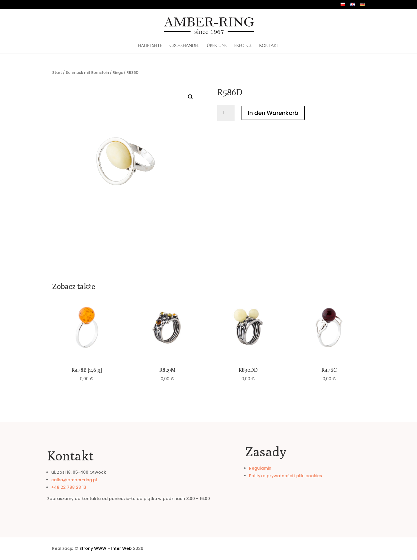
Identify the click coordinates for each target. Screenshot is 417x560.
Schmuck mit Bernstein (87, 72)
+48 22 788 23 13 (68, 487)
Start (57, 72)
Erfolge (243, 45)
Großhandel (184, 45)
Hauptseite (150, 45)
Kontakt (269, 45)
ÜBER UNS (217, 45)
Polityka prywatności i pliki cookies (285, 476)
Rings (118, 72)
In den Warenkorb (273, 113)
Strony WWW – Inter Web (105, 548)
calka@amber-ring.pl (74, 480)
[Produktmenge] (226, 113)
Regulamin (260, 468)
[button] (190, 97)
